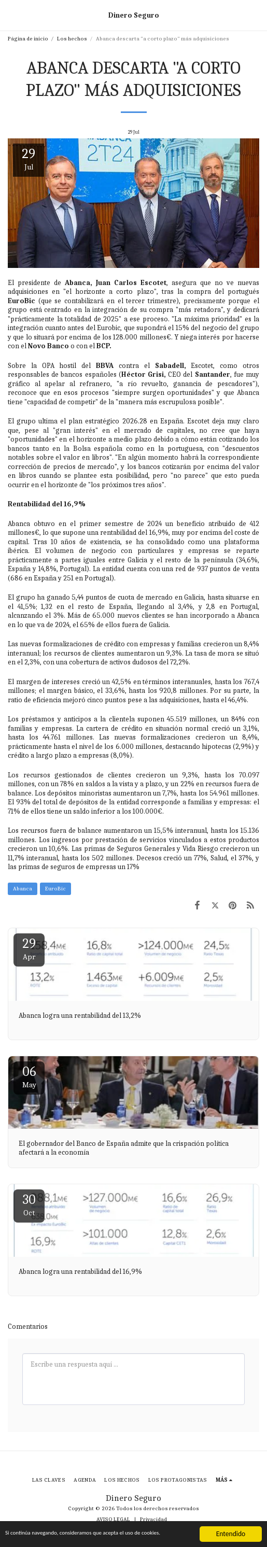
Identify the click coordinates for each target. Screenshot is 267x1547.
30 (29, 1204)
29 (29, 948)
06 (29, 1076)
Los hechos (72, 38)
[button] (11, 14)
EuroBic (55, 888)
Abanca (22, 888)
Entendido (231, 1528)
